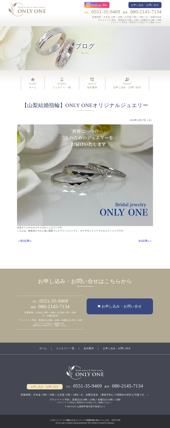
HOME (33, 83)
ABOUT (92, 83)
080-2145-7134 (146, 11)
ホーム (43, 348)
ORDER (127, 83)
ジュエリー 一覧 (65, 348)
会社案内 (89, 348)
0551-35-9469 (106, 11)
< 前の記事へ (25, 240)
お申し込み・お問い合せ (117, 348)
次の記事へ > (145, 240)
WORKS (62, 83)
